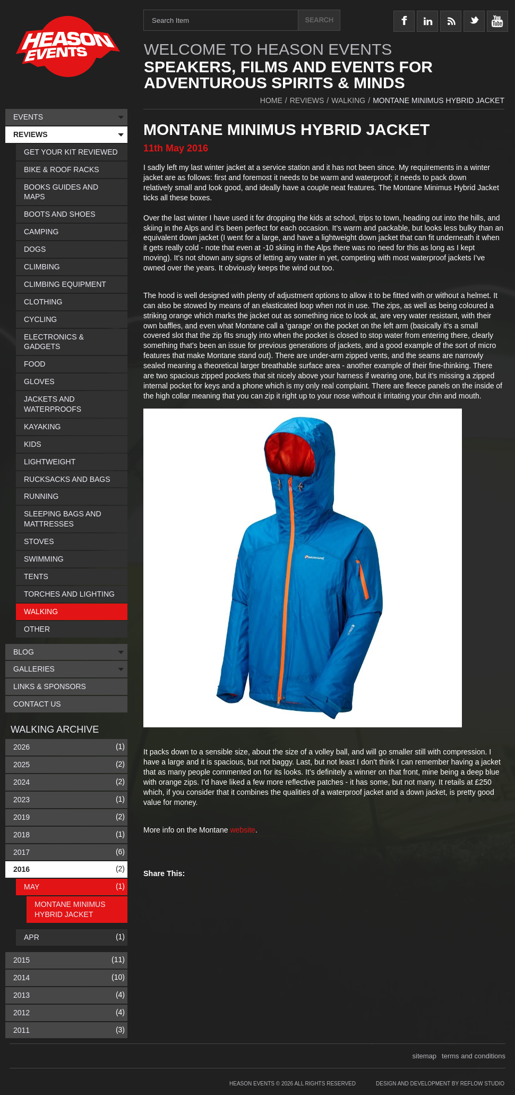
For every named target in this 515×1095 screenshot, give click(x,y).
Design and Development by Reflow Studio (440, 1083)
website (242, 830)
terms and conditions (473, 1056)
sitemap (425, 1056)
